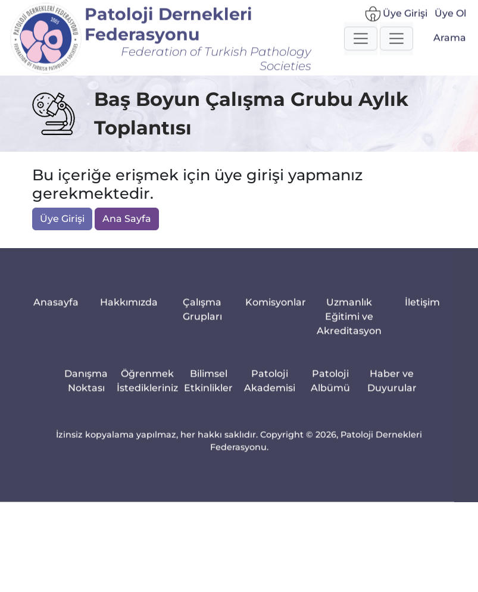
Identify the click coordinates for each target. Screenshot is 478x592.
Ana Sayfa (126, 219)
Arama (449, 42)
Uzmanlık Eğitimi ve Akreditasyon (349, 326)
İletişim (422, 312)
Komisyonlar (275, 312)
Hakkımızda (129, 312)
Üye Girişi (396, 18)
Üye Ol (450, 18)
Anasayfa (56, 312)
